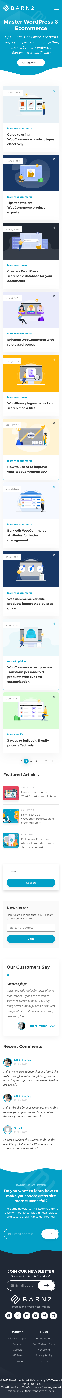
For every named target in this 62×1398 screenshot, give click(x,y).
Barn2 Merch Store (43, 1344)
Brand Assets (44, 1338)
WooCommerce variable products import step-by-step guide (30, 603)
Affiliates (17, 1355)
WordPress (44, 1315)
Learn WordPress (17, 265)
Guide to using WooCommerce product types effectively (30, 139)
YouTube (35, 1315)
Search (31, 882)
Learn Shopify (15, 734)
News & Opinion (16, 661)
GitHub (53, 1315)
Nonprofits (44, 1349)
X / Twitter (17, 1315)
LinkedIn (26, 1315)
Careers (17, 1349)
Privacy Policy (44, 1355)
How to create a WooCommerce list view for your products (36, 1062)
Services (17, 1344)
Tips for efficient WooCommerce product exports (26, 207)
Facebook (8, 1315)
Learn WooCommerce (19, 128)
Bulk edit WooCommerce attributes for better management (26, 535)
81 (46, 761)
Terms (44, 1361)
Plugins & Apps (17, 1338)
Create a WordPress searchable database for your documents (29, 276)
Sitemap (17, 1361)
